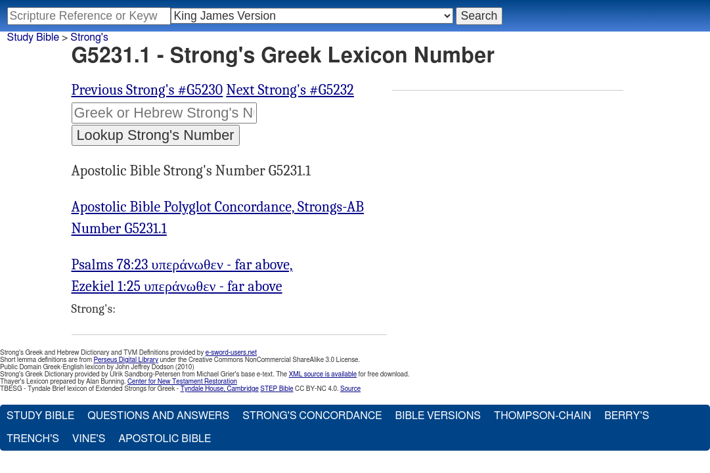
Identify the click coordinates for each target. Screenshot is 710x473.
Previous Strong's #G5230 (147, 90)
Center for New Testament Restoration (182, 381)
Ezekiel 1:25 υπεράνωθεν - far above (177, 286)
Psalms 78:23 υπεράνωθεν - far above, (182, 264)
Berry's (626, 416)
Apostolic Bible (164, 439)
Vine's (88, 439)
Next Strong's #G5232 (289, 90)
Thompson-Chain (542, 416)
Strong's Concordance (312, 416)
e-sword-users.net (231, 352)
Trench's (33, 439)
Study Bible (33, 37)
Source (350, 389)
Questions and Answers (158, 416)
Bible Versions (438, 416)
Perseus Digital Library (126, 360)
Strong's (89, 37)
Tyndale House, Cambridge (220, 389)
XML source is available (323, 374)
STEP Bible (276, 389)
